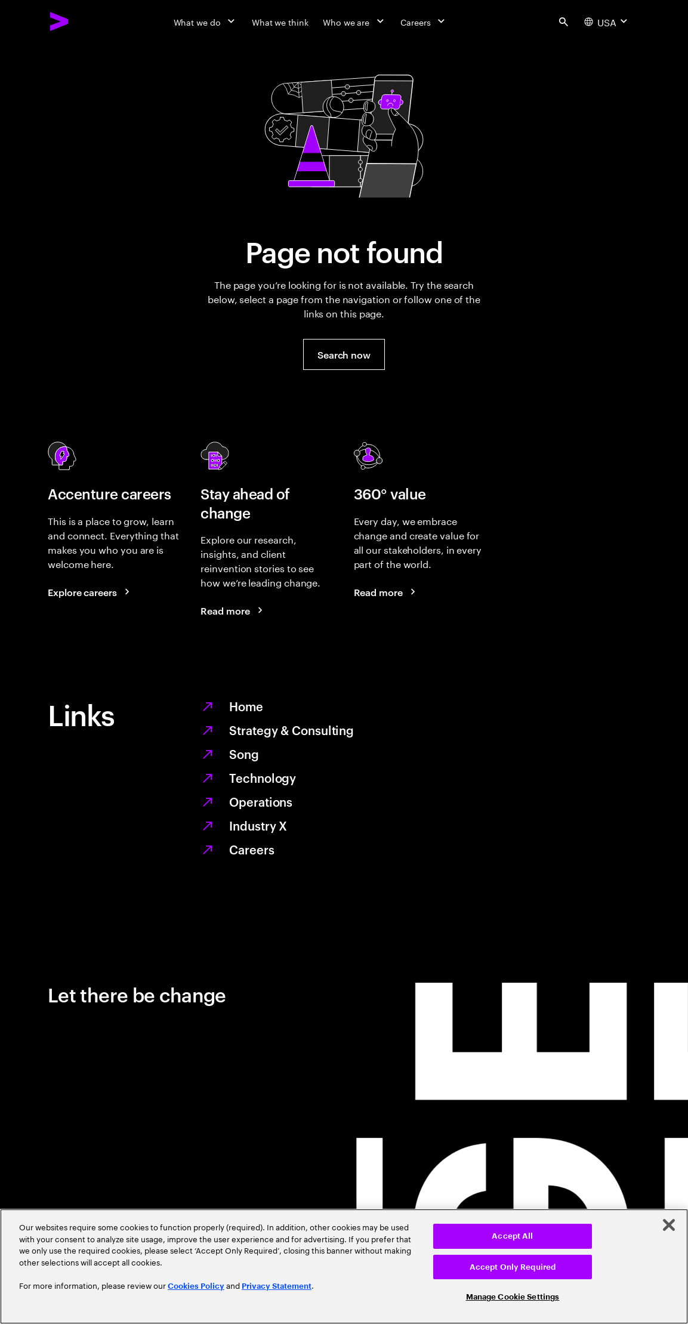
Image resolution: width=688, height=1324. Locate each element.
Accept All (512, 1236)
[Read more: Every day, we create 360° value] (386, 592)
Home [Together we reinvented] (246, 706)
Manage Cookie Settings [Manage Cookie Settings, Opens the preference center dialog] (513, 1297)
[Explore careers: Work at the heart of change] (91, 592)
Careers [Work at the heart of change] (251, 849)
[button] (344, 354)
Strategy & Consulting (291, 729)
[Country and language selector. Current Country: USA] (607, 21)
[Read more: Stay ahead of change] (233, 610)
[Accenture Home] (60, 21)
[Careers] (424, 21)
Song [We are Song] (244, 753)
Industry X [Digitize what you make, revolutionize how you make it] (258, 825)
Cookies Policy (196, 1286)
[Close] (669, 1225)
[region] (344, 1266)
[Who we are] (354, 21)
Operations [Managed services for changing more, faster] (260, 801)
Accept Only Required (513, 1267)
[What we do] (205, 21)
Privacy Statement (276, 1286)
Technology (262, 777)
